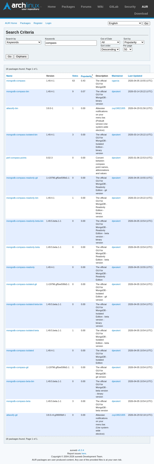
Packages (68, 6)
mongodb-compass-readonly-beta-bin (24, 221)
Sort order (106, 45)
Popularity (86, 76)
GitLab (113, 6)
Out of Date (106, 39)
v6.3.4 (81, 450)
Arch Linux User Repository (22, 6)
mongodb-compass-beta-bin (20, 381)
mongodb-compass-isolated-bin (21, 134)
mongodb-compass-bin (17, 91)
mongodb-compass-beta (18, 401)
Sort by (127, 39)
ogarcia (115, 80)
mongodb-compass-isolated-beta (22, 330)
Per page (127, 45)
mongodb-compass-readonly (20, 267)
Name (9, 76)
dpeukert (116, 91)
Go (9, 56)
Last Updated (135, 76)
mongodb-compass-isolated (20, 350)
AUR (145, 6)
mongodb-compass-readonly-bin (22, 198)
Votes (75, 76)
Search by (11, 39)
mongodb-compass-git (17, 367)
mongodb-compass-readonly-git (22, 178)
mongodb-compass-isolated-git (21, 284)
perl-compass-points (16, 157)
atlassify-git (11, 415)
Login (49, 23)
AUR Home (11, 23)
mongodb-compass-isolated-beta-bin (24, 304)
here (84, 453)
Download (141, 13)
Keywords (50, 39)
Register (38, 23)
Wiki (100, 6)
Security (130, 6)
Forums (86, 6)
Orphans (21, 56)
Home (52, 6)
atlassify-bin (12, 108)
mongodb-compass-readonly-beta (23, 247)
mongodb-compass (15, 80)
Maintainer (117, 76)
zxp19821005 (118, 108)
